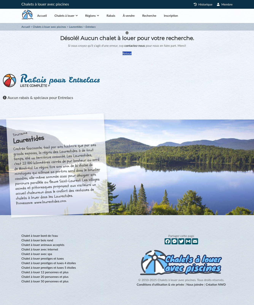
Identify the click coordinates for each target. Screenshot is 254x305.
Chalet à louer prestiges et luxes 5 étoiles (48, 267)
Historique (203, 4)
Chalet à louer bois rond (37, 240)
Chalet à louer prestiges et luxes (42, 258)
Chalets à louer (72, 15)
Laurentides (76, 26)
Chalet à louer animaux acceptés (42, 244)
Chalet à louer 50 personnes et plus (44, 281)
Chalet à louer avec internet (39, 249)
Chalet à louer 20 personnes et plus (44, 276)
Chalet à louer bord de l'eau (39, 235)
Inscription (178, 15)
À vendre (136, 15)
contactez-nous (134, 45)
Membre (225, 4)
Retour (127, 53)
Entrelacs (91, 26)
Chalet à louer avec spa (36, 254)
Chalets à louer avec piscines (45, 4)
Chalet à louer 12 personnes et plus (44, 272)
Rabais (118, 15)
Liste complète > (35, 86)
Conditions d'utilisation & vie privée (160, 284)
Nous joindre (194, 284)
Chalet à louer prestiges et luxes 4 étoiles (48, 263)
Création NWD (216, 284)
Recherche (157, 15)
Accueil (50, 15)
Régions (98, 15)
